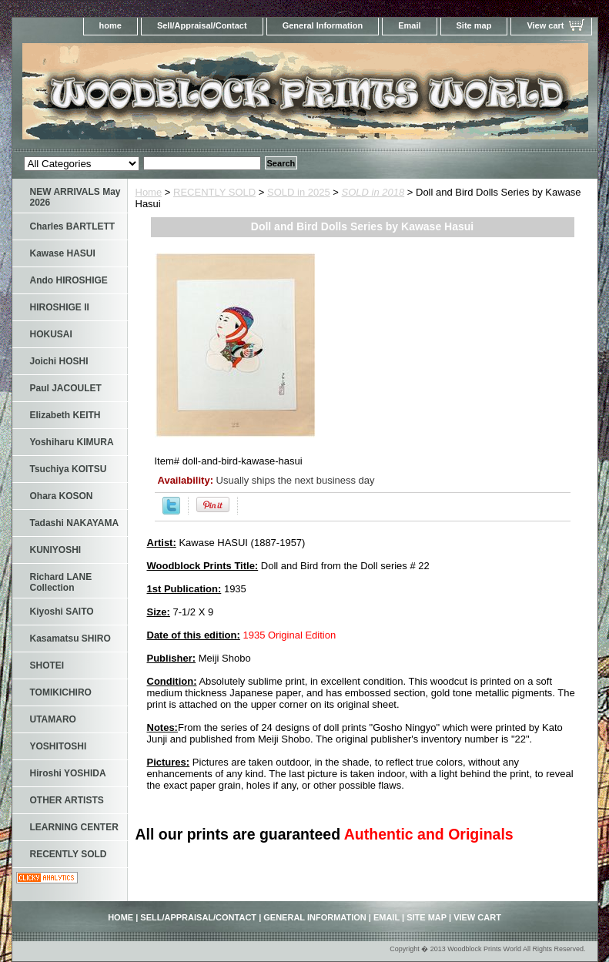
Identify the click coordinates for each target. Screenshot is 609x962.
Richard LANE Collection (61, 582)
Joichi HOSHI (59, 361)
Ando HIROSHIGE (69, 280)
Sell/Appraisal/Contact (202, 25)
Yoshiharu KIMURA (72, 442)
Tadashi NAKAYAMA (74, 523)
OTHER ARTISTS (67, 800)
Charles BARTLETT (72, 226)
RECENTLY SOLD (214, 192)
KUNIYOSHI (56, 550)
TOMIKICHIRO (61, 692)
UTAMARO (53, 719)
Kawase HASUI (62, 253)
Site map (474, 25)
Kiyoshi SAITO (62, 611)
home (110, 25)
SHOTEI (47, 665)
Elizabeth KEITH (65, 415)
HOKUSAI (51, 334)
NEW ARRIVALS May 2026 (75, 197)
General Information (323, 25)
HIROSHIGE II (59, 307)
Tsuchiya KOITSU (68, 469)
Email (409, 25)
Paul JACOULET (66, 388)
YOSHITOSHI (58, 746)
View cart (545, 25)
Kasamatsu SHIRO (70, 638)
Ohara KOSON (61, 496)
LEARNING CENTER (74, 827)
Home (149, 192)
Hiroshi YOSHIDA (68, 773)
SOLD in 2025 (298, 192)
